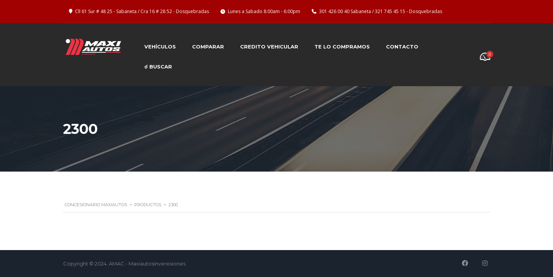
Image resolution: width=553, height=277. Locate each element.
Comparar (208, 46)
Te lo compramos (342, 46)
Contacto (402, 46)
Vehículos (160, 46)
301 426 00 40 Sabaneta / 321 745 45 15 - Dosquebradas (380, 11)
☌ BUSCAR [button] (158, 66)
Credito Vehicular (269, 46)
